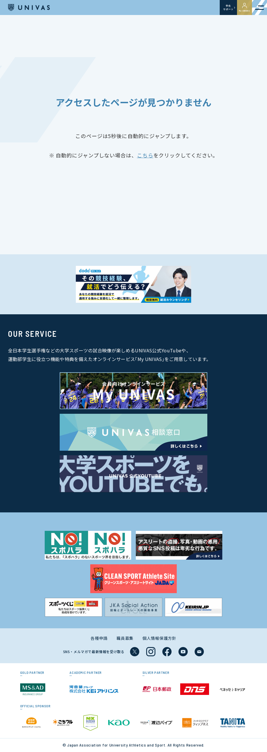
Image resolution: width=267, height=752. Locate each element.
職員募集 (125, 638)
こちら (145, 155)
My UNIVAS (244, 7)
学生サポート (228, 7)
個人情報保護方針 (159, 638)
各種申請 (99, 638)
